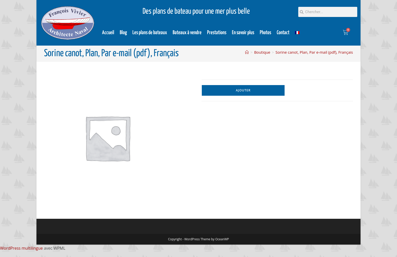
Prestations (216, 32)
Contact (283, 32)
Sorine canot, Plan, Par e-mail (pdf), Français (314, 52)
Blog (123, 32)
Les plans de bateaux (149, 32)
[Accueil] (247, 52)
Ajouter (243, 90)
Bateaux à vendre (187, 32)
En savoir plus (243, 32)
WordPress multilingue (21, 248)
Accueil (108, 32)
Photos (265, 32)
